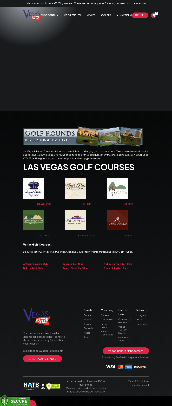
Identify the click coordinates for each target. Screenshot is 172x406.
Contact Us (107, 327)
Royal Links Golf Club (116, 272)
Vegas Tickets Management (125, 361)
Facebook (141, 332)
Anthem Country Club (35, 268)
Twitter (140, 327)
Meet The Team (123, 348)
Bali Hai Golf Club (33, 272)
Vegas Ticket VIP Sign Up (123, 339)
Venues (91, 15)
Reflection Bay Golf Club (118, 268)
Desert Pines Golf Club (75, 272)
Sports (87, 327)
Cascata (128, 206)
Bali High (86, 206)
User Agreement (140, 394)
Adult (87, 346)
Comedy (89, 337)
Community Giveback (125, 329)
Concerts (89, 322)
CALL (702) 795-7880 (42, 366)
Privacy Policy (105, 334)
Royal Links (44, 206)
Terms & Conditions (107, 342)
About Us (106, 15)
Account (140, 15)
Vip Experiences (73, 15)
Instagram (141, 322)
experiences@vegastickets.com (41, 358)
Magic (87, 342)
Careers (105, 322)
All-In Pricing (124, 15)
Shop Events (50, 15)
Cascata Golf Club (72, 268)
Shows (87, 332)
